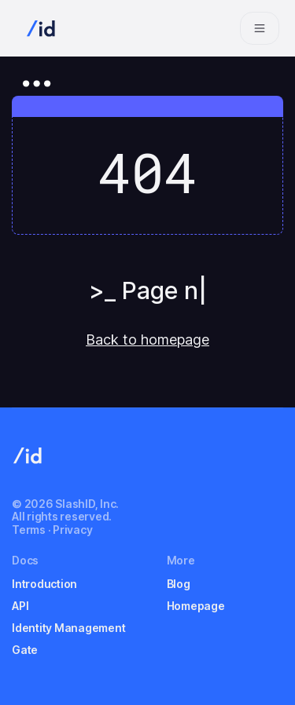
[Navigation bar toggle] (259, 28)
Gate (25, 649)
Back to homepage (147, 339)
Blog (178, 583)
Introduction (44, 583)
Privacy (72, 529)
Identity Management (68, 627)
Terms (29, 529)
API (20, 605)
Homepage (196, 605)
